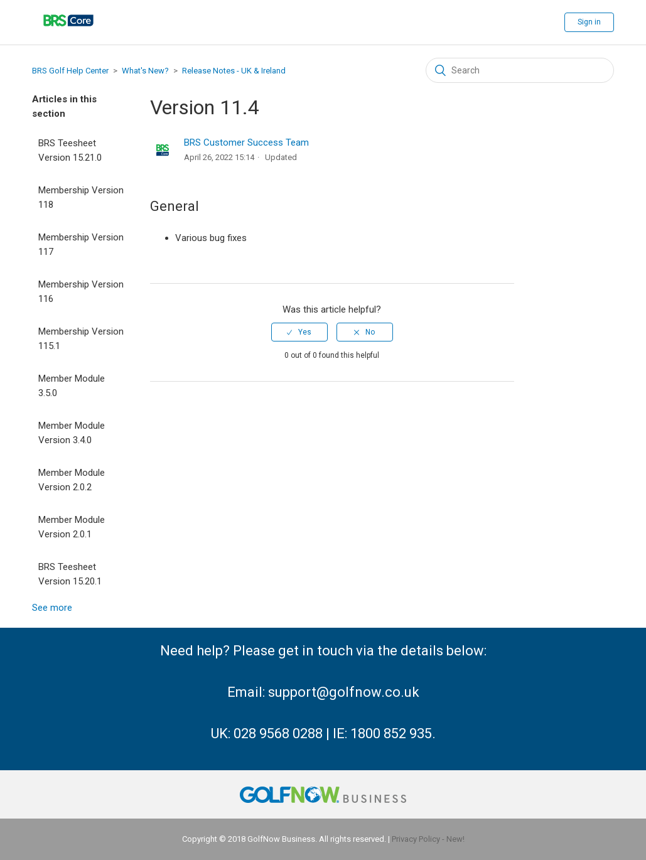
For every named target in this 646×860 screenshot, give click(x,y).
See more (52, 607)
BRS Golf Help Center (70, 70)
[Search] (520, 70)
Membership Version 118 (81, 197)
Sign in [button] (589, 22)
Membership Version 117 (81, 244)
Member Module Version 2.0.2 (71, 480)
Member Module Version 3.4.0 (71, 433)
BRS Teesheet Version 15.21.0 (70, 150)
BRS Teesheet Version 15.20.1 (70, 574)
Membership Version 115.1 (81, 339)
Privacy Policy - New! (428, 839)
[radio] (299, 332)
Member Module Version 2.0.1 (71, 527)
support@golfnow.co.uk (343, 692)
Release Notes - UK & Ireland (234, 70)
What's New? (145, 70)
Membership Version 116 (81, 291)
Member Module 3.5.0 (71, 386)
